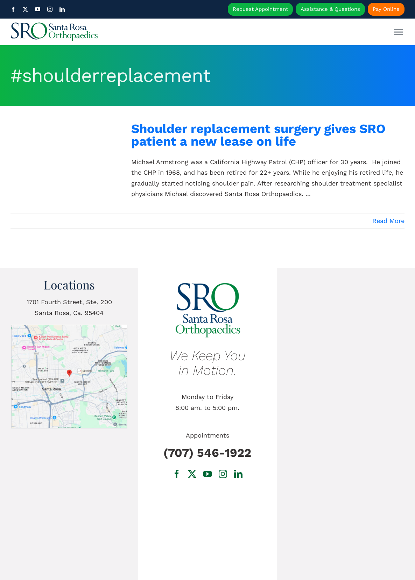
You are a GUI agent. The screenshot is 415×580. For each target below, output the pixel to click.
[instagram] (49, 9)
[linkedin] (62, 9)
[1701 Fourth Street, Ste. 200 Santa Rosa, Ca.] (69, 328)
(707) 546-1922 (207, 453)
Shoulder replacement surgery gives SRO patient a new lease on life (258, 135)
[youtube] (37, 9)
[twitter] (25, 9)
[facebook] (13, 9)
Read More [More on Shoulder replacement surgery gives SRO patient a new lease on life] (388, 220)
